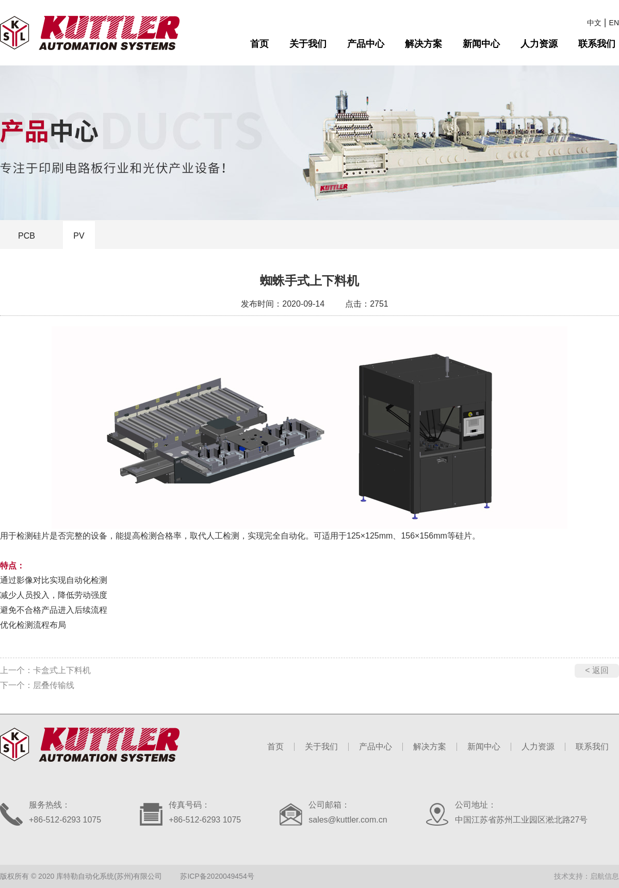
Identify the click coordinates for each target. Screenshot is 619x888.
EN (614, 23)
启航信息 (604, 876)
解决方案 (423, 44)
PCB (26, 235)
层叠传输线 (53, 685)
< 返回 (597, 670)
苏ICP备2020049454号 (217, 876)
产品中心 (365, 44)
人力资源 (539, 44)
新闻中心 (481, 44)
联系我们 (596, 44)
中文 (594, 23)
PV (78, 235)
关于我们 (308, 44)
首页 (259, 44)
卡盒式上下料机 (62, 670)
